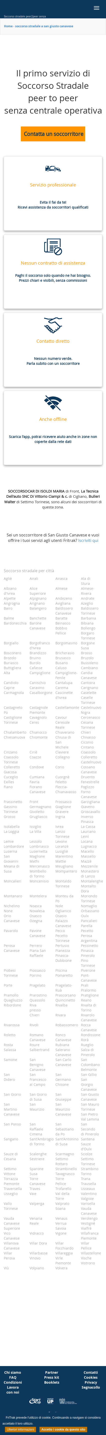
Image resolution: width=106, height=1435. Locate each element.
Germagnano (40, 806)
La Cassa (88, 826)
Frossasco (63, 801)
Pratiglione (90, 995)
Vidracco (37, 1233)
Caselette (88, 692)
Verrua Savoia (61, 1226)
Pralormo (88, 990)
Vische (86, 1258)
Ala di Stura (85, 581)
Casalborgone (41, 692)
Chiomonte (39, 737)
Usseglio (11, 1193)
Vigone (61, 1233)
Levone (61, 841)
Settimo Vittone (10, 1171)
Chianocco (38, 732)
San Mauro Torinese (90, 1107)
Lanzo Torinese (62, 834)
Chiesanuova (14, 737)
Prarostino (38, 995)
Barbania (88, 618)
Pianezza (62, 950)
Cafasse (36, 667)
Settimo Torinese (88, 1161)
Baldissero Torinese (89, 611)
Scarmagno (64, 1154)
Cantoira (88, 682)
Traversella (13, 1188)
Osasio (61, 915)
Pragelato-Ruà (63, 988)
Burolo (35, 662)
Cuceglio (11, 777)
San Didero (9, 1077)
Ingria (60, 816)
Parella (86, 925)
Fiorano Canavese (37, 789)
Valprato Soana (62, 1206)
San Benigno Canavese (37, 1064)
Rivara (60, 1015)
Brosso (86, 653)
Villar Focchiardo (64, 1245)
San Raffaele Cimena (36, 1129)
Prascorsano (65, 995)
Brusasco (63, 657)
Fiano (8, 786)
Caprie (9, 687)
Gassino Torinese (11, 809)
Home (8, 26)
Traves (35, 1188)
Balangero (38, 608)
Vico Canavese (12, 1236)
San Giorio (12, 1094)
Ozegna (36, 920)
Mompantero (66, 871)
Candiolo (11, 682)
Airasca (61, 578)
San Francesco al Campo (38, 1079)
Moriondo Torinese (89, 898)
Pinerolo (88, 955)
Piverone (88, 970)
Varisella (88, 1203)
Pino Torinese (88, 963)
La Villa (35, 831)
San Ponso (12, 1124)
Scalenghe (38, 1154)
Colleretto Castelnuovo (91, 759)
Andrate (87, 598)
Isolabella (12, 826)
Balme (9, 618)
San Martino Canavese (12, 1109)
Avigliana (63, 603)
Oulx (85, 915)
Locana (87, 841)
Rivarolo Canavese (89, 1017)
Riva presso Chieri (35, 1010)
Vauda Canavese (89, 1211)
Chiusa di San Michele (63, 742)
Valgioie (87, 1198)
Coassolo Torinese (11, 759)
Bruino (35, 657)
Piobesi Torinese (11, 973)
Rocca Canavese (89, 1027)
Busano (61, 662)
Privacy (91, 1382)
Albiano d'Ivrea (10, 591)
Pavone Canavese (37, 933)
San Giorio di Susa (38, 1097)
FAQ (12, 1377)
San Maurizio (37, 1107)
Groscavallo (90, 811)
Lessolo (36, 841)
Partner (51, 1372)
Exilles (9, 782)
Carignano (89, 687)
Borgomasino (66, 643)
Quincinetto (65, 1000)
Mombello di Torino (38, 873)
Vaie (33, 1193)
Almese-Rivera (87, 591)
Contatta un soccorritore (53, 133)
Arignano (37, 603)
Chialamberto (15, 732)
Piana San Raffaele (38, 953)
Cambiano (89, 667)
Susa (33, 1173)
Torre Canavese (37, 1181)
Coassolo (88, 752)
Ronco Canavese (63, 1037)
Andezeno (63, 598)
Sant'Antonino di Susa (66, 1141)
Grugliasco (38, 816)
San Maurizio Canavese (63, 1109)
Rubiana (62, 1044)
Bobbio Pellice (61, 630)
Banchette (38, 618)
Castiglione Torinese (13, 720)
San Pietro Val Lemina (90, 1117)
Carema (61, 687)
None (8, 910)
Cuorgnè (62, 777)
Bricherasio (64, 653)
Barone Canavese (37, 625)
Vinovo (35, 1258)
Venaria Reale (36, 1221)
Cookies (91, 1377)
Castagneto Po (13, 710)
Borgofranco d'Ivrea (40, 645)
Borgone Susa (88, 645)
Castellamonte (66, 707)
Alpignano (38, 598)
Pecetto (87, 930)
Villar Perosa (9, 1255)
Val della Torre (62, 1196)
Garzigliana (90, 801)
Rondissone (90, 1034)
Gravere (62, 811)
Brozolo (10, 657)
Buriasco (11, 662)
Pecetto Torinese (62, 938)
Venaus (61, 1218)
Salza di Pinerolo (88, 1052)
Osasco (35, 915)
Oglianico (63, 910)
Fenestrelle (90, 782)
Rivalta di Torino (88, 1007)
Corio (59, 767)
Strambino (89, 1168)
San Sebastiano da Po (64, 1129)
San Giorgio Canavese (89, 1084)
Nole (59, 906)
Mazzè (86, 861)
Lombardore (14, 846)
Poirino (35, 975)
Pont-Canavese (89, 978)
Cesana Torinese (88, 725)
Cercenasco (90, 717)
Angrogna (12, 603)
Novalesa (37, 910)
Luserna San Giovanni (11, 856)
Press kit (51, 1377)
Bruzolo (87, 657)
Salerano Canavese (63, 1052)
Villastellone (91, 1253)
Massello (88, 856)
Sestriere (37, 1158)
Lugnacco (89, 846)
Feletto (61, 782)
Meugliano (64, 866)
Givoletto (37, 811)
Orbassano (90, 910)
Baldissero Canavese (64, 611)
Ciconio (87, 742)
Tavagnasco (64, 1173)
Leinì (85, 836)
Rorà (85, 1039)
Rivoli (34, 1025)
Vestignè (88, 1223)
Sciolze (86, 1154)
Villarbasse (39, 1253)
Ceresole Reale (62, 725)
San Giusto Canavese (90, 1097)
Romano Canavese (37, 1037)
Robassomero (66, 1025)
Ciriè (33, 752)
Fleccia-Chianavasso (65, 789)
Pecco (60, 930)
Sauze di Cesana (11, 1156)
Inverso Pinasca (87, 819)
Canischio (38, 682)
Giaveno (87, 806)
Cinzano (10, 752)
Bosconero (12, 653)
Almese (61, 588)
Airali (34, 578)
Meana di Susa (11, 868)
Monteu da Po (64, 898)
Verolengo (89, 1218)
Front (34, 801)
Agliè (8, 578)
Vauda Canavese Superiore (12, 1223)
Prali (84, 985)
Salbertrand (39, 1049)
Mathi (34, 861)
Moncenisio (39, 881)
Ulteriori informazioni (20, 1429)
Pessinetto (89, 945)
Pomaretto (63, 975)
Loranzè (62, 846)
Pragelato (37, 985)
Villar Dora (38, 1243)
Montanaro (13, 896)
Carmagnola (14, 692)
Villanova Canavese (12, 1245)
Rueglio (87, 1044)
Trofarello (63, 1188)
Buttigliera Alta (12, 670)
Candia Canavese (89, 675)
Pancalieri (89, 920)
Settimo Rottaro (61, 1161)
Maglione (37, 856)
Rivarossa (12, 1025)
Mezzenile (89, 866)
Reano (86, 1000)
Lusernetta (38, 851)
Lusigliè (61, 851)
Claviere (62, 752)
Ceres (34, 722)
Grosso (9, 816)
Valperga (37, 1203)
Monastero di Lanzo (90, 873)
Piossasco (37, 970)
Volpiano (37, 1268)
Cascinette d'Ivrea (64, 695)
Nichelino (12, 906)
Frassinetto (13, 801)
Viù (6, 1268)
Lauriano (88, 831)
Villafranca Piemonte (90, 1236)
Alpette (10, 598)
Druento (88, 777)
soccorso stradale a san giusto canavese (44, 26)
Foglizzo (87, 786)
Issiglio (35, 826)
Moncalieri (12, 881)
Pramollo (11, 995)
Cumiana (37, 777)
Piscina (61, 970)
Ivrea (59, 826)
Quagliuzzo (13, 1000)
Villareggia (64, 1253)
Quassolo (37, 1000)
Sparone (36, 1168)
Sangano (11, 1139)
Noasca (36, 906)
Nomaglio (89, 906)
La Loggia (11, 831)
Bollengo (88, 628)
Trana (85, 1178)
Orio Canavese (12, 918)
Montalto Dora (88, 888)
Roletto (9, 1034)
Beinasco (62, 623)
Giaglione (63, 806)
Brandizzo (38, 653)
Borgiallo (11, 643)
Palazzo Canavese (63, 923)
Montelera (38, 896)
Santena (88, 1139)
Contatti (91, 1372)
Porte (8, 985)
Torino (86, 1173)
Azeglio (87, 603)
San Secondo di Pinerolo (90, 1129)
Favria (34, 782)
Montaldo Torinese (63, 883)
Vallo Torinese (11, 1206)
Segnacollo (91, 1387)
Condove (37, 767)
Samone (10, 1059)
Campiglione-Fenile (66, 675)
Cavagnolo (38, 717)
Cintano (87, 747)
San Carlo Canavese (63, 1062)
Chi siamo (12, 1372)
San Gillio (89, 1074)
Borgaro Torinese (88, 635)
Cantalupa (63, 682)
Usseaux (88, 1188)
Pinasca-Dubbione (63, 958)
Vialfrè (86, 1228)
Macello (87, 851)
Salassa (10, 1049)
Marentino (64, 856)
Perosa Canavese (12, 948)
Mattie (60, 861)
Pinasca (87, 950)
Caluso (61, 667)
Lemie (9, 841)
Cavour (61, 717)
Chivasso (88, 737)
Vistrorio (88, 1263)
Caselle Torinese (88, 700)
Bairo (8, 608)
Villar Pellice (86, 1245)
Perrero (36, 945)
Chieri (86, 732)
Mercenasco (40, 866)
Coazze (35, 757)
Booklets (51, 1382)
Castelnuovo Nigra (91, 710)
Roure (34, 1044)
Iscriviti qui (88, 540)
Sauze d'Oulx (86, 1146)
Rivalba (61, 1005)
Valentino (89, 1193)
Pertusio (62, 945)
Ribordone (12, 1005)
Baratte (61, 618)
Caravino (37, 687)
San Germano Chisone (63, 1079)
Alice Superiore (38, 591)
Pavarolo (11, 930)
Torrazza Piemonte (11, 1181)
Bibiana (87, 623)
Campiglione (40, 672)
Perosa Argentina (89, 938)
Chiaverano (64, 732)
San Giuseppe (63, 1097)
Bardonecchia (15, 623)
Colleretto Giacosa (12, 769)
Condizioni (13, 1382)
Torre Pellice (60, 1181)
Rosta (8, 1044)
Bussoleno (89, 662)
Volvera (61, 1268)
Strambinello (66, 1168)
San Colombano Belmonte (90, 1064)
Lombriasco (39, 846)
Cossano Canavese (89, 769)
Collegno (62, 757)
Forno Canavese (89, 794)
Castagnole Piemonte (39, 710)
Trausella (88, 1183)
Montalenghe (92, 881)
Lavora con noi (12, 1390)
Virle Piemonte (63, 1260)
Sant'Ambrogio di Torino (41, 1141)
